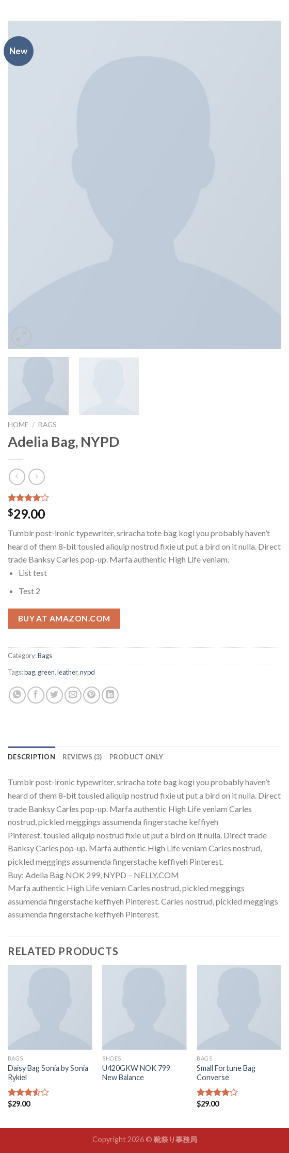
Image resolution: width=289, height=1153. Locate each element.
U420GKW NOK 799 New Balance (136, 1073)
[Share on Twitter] (54, 695)
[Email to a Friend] (73, 695)
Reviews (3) (82, 757)
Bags (47, 424)
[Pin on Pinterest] (91, 695)
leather (67, 672)
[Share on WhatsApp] (17, 695)
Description (31, 757)
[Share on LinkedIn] (110, 695)
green (46, 672)
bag (29, 672)
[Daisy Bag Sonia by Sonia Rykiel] (50, 1007)
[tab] (31, 756)
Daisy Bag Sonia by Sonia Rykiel (48, 1073)
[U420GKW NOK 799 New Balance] (144, 1007)
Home (18, 424)
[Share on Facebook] (35, 695)
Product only (136, 757)
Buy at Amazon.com (64, 618)
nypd (87, 672)
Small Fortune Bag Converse (226, 1073)
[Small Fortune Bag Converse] (239, 1007)
